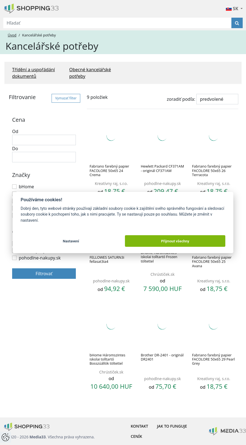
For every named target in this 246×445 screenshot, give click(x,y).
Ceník (136, 436)
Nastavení (71, 241)
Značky (21, 175)
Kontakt (139, 426)
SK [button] (232, 9)
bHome (26, 187)
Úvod (12, 35)
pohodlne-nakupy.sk (40, 258)
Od (15, 131)
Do (15, 148)
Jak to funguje (172, 426)
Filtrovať (44, 274)
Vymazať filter (65, 98)
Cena (18, 119)
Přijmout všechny (175, 241)
